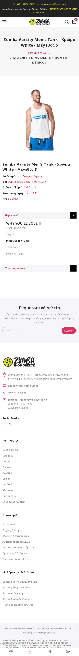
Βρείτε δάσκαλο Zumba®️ (17, 599)
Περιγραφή (11, 215)
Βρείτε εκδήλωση (12, 593)
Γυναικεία (8, 467)
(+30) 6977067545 (23, 4)
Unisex (6, 478)
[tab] (39, 215)
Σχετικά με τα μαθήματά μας (19, 581)
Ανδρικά (7, 472)
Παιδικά (7, 484)
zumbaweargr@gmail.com (51, 4)
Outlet (6, 461)
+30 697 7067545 (16, 392)
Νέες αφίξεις (10, 449)
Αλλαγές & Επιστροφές (15, 536)
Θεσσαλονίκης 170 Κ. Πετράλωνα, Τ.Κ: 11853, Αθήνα (37, 374)
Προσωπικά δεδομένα (15, 553)
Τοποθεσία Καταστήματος (18, 547)
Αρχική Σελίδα (37, 53)
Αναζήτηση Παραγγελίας (17, 541)
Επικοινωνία (9, 524)
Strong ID (7, 455)
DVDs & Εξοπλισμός (14, 501)
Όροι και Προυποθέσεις (16, 559)
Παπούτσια (9, 496)
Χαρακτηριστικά (15, 268)
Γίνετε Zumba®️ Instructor (17, 604)
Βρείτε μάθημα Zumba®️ (16, 587)
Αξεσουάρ (8, 490)
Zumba (14, 198)
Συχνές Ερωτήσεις (13, 530)
